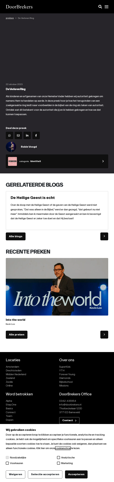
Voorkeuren (14, 463)
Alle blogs (15, 236)
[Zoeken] (100, 6)
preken (10, 18)
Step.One (11, 404)
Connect (11, 412)
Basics (9, 408)
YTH (61, 370)
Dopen (9, 420)
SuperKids (65, 367)
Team (9, 416)
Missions (64, 385)
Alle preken (16, 335)
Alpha (9, 401)
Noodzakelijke (16, 457)
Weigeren (15, 474)
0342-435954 (67, 401)
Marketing (65, 463)
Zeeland (10, 378)
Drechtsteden (14, 370)
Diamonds (65, 378)
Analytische (66, 457)
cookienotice (62, 448)
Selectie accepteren (45, 474)
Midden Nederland (16, 374)
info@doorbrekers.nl (70, 404)
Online (9, 385)
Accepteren (76, 474)
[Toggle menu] (106, 7)
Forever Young (67, 374)
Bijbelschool (66, 382)
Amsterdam (12, 367)
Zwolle (9, 382)
